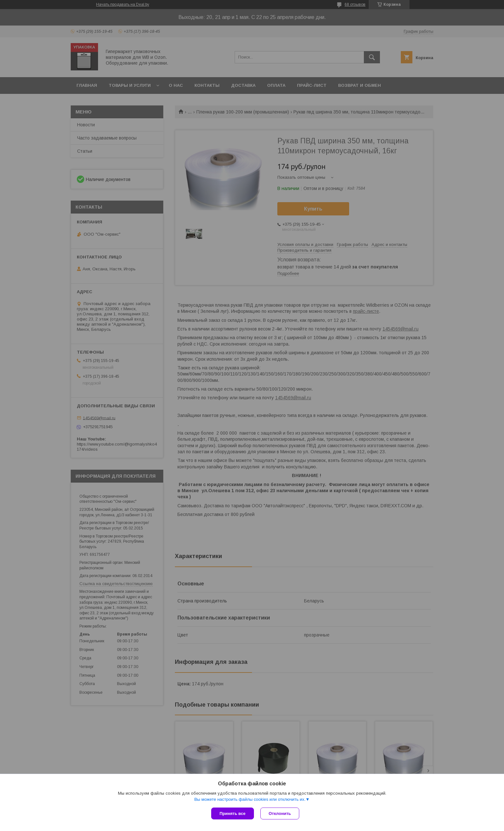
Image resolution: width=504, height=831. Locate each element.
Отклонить (280, 813)
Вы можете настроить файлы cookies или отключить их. (249, 799)
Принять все (233, 813)
